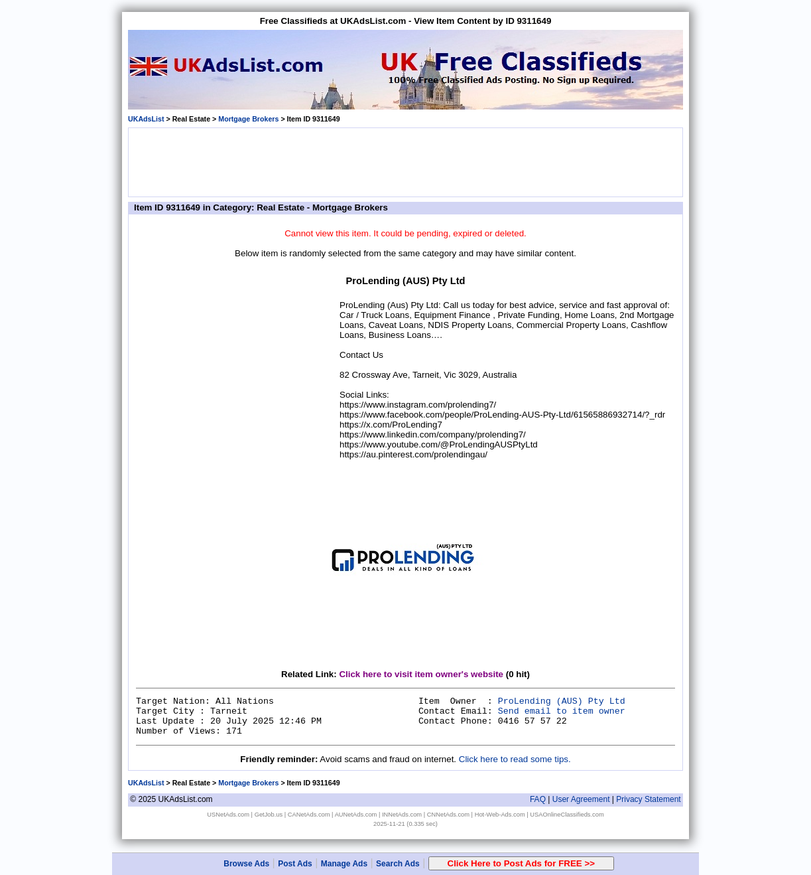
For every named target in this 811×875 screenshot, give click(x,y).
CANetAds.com (309, 814)
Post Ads (295, 863)
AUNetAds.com (356, 814)
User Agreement (581, 799)
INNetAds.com (402, 814)
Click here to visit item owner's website (421, 674)
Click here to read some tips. (515, 759)
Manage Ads (344, 863)
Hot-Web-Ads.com (500, 814)
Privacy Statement (648, 799)
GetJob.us (269, 814)
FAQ (538, 799)
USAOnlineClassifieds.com (566, 814)
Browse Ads (246, 863)
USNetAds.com (228, 814)
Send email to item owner (561, 711)
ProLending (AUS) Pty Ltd (561, 701)
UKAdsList (146, 119)
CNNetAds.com (448, 814)
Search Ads (398, 863)
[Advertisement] (405, 161)
